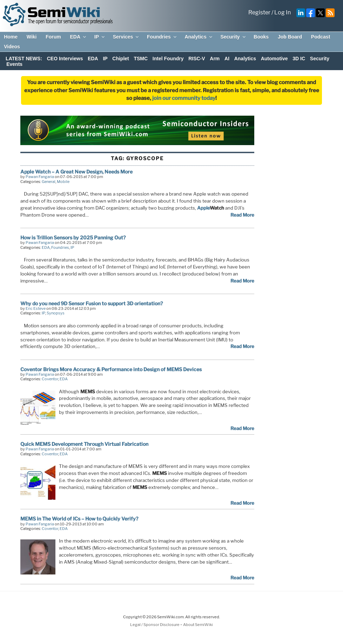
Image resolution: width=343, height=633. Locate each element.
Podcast (320, 37)
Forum (53, 37)
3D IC (298, 58)
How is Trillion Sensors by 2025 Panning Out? (73, 237)
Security (233, 37)
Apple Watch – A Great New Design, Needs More (76, 172)
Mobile (63, 181)
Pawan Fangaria (40, 176)
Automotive (274, 58)
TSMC (141, 58)
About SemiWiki (198, 624)
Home (11, 37)
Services (126, 37)
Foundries (162, 37)
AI (226, 58)
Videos (12, 46)
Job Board (290, 37)
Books (261, 37)
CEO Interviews (65, 58)
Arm (215, 58)
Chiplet (120, 58)
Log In (282, 12)
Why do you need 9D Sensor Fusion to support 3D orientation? (91, 303)
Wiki (32, 37)
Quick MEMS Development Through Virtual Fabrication (84, 444)
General (48, 181)
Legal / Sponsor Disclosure (155, 624)
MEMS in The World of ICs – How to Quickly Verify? (79, 519)
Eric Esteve (36, 308)
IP (100, 37)
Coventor (50, 378)
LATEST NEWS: (24, 58)
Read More (242, 215)
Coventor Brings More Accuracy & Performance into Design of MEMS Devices (111, 369)
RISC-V (196, 58)
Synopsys (56, 313)
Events (14, 64)
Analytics (198, 37)
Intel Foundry (168, 58)
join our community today (183, 98)
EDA (78, 37)
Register (259, 12)
